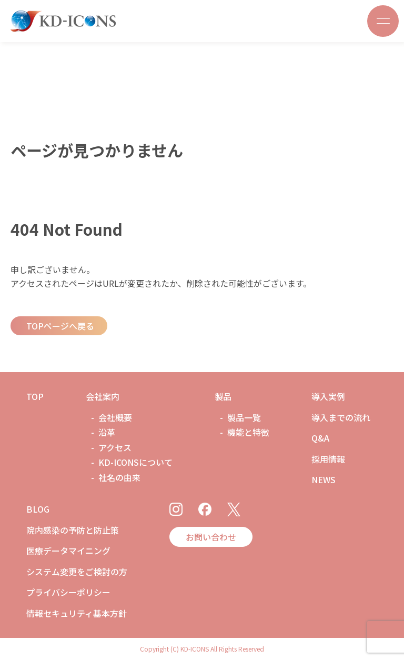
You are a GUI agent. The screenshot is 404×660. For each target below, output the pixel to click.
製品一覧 (244, 417)
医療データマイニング (68, 550)
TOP (35, 396)
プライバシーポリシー (68, 592)
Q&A (320, 438)
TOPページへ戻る (60, 325)
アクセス (115, 447)
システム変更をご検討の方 (76, 571)
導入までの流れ (340, 417)
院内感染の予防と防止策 (72, 530)
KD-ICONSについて (135, 462)
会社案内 (102, 396)
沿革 (106, 432)
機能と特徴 (248, 432)
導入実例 (328, 396)
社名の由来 (119, 477)
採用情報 (328, 459)
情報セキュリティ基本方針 (76, 613)
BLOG (37, 509)
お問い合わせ (211, 537)
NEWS (323, 479)
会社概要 (115, 417)
